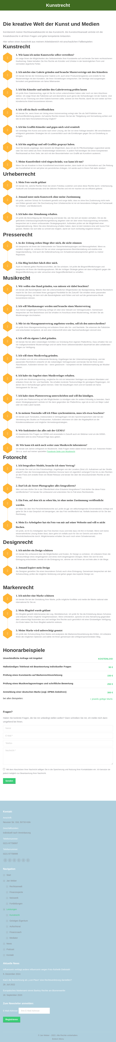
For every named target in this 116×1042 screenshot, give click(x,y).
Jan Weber (10, 881)
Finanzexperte (16, 892)
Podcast (10, 949)
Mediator (14, 938)
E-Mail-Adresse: (26, 1011)
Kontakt (10, 955)
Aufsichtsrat (15, 926)
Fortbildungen (16, 903)
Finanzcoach (15, 932)
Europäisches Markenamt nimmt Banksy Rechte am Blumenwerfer (34, 990)
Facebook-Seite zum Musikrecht (61, 451)
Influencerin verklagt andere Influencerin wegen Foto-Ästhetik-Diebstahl (36, 969)
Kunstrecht (15, 915)
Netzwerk (14, 898)
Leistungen (10, 909)
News (9, 943)
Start (8, 875)
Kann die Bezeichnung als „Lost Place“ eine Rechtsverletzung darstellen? (37, 980)
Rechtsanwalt (16, 886)
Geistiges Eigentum (19, 921)
